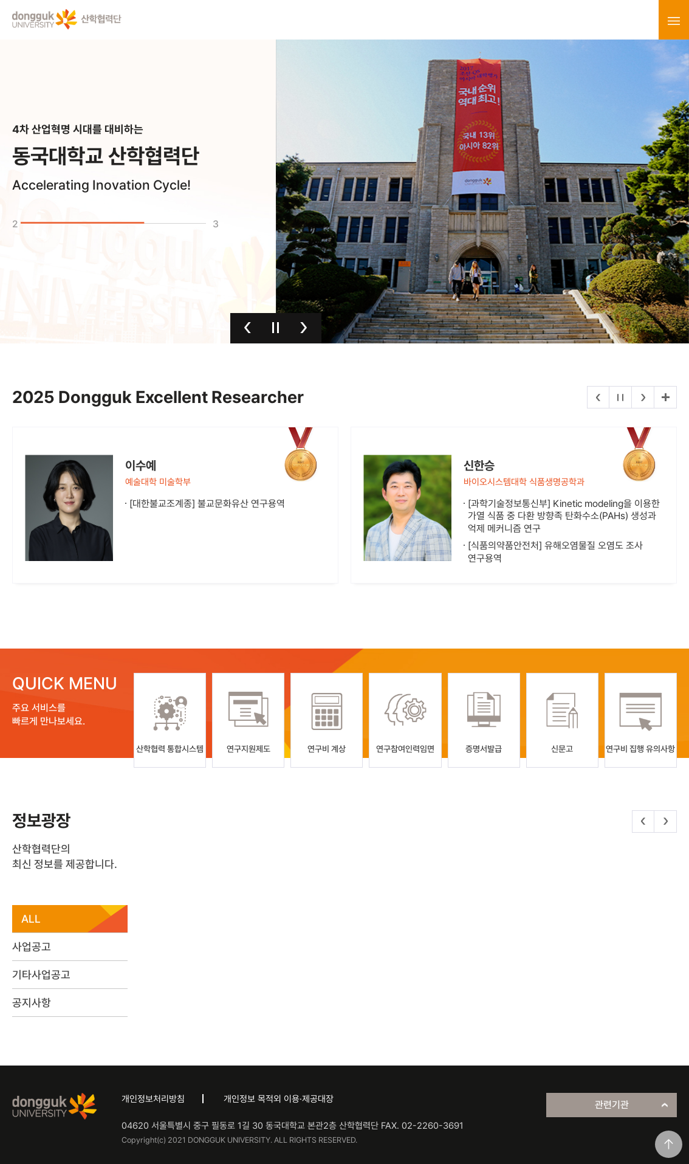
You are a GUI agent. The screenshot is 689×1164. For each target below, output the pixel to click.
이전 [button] (247, 327)
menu (674, 20)
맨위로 (668, 1144)
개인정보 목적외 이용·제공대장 (279, 1098)
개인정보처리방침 (153, 1098)
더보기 (665, 397)
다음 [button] (303, 327)
